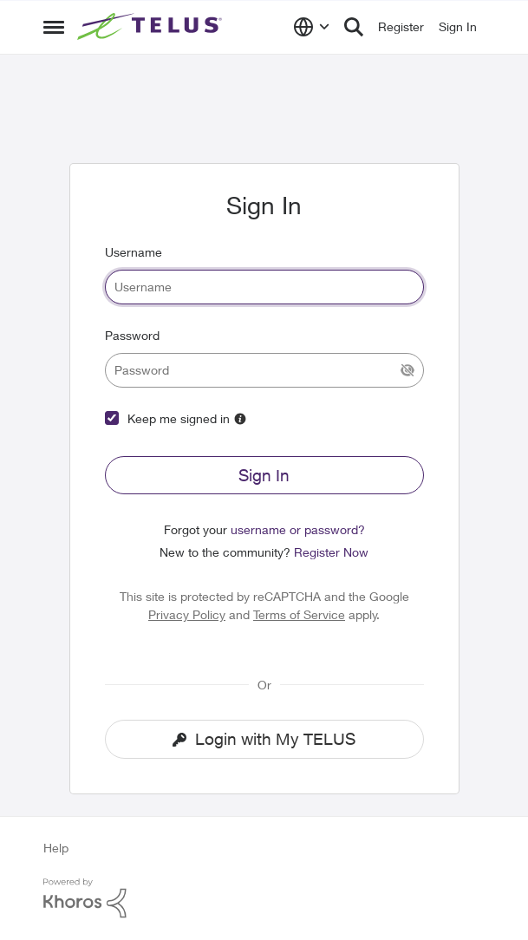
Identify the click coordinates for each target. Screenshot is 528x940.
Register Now (331, 552)
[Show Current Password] (407, 370)
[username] (264, 287)
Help (55, 847)
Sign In (264, 475)
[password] (264, 370)
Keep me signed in (178, 418)
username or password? (298, 529)
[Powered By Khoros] (264, 898)
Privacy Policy (186, 614)
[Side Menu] (54, 27)
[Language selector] (311, 27)
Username (133, 252)
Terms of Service (299, 614)
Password (132, 335)
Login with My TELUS (264, 738)
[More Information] (240, 419)
